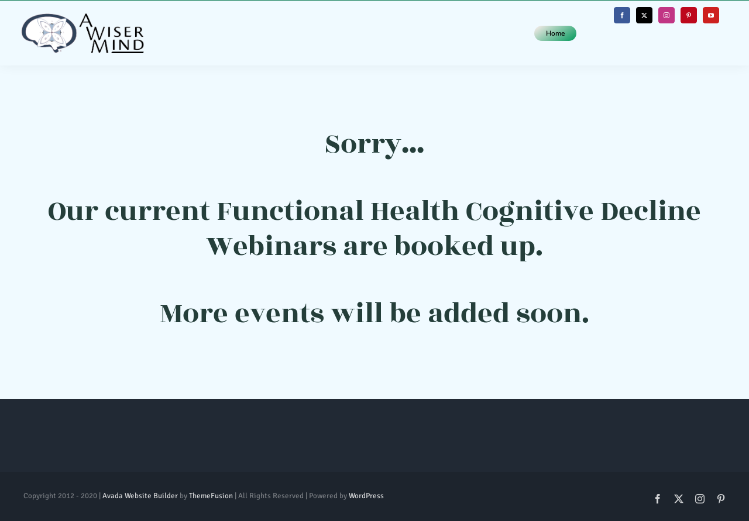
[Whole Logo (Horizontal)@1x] (82, 18)
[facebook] (622, 15)
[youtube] (711, 15)
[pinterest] (689, 15)
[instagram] (666, 15)
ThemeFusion (211, 496)
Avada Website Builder (140, 496)
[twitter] (644, 15)
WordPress (366, 496)
